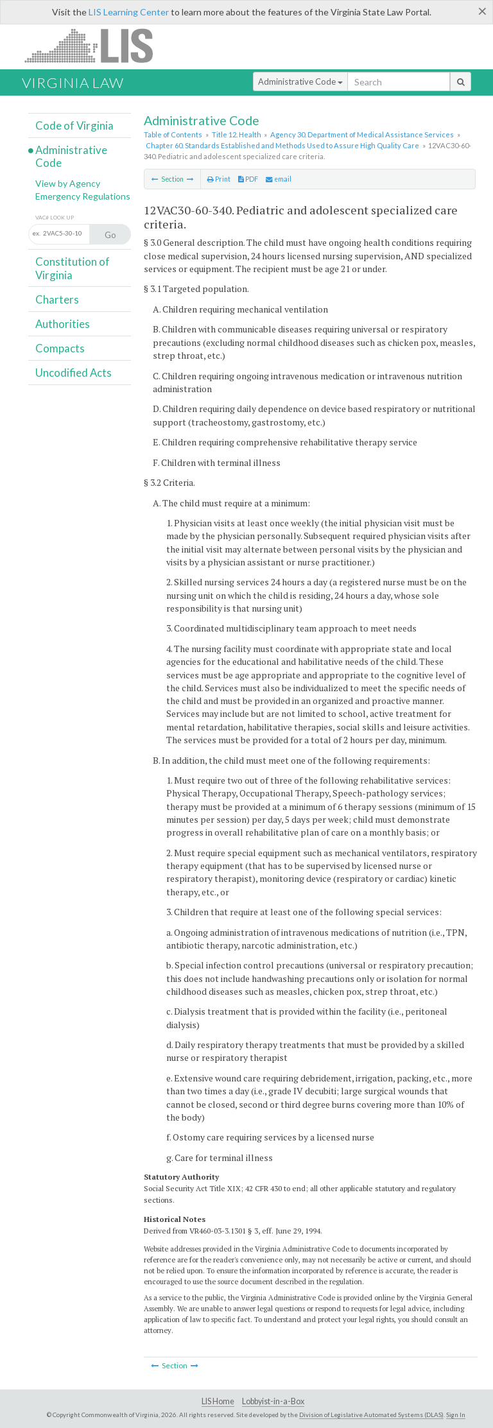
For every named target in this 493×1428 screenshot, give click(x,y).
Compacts (60, 348)
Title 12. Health (236, 134)
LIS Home (218, 1401)
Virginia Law (73, 82)
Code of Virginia (74, 125)
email (278, 179)
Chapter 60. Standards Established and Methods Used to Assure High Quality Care (282, 145)
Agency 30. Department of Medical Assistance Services (362, 134)
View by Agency (67, 183)
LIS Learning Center (129, 11)
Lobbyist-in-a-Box (273, 1401)
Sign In (455, 1414)
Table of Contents (173, 134)
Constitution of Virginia (72, 268)
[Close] (482, 11)
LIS (96, 45)
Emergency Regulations (82, 196)
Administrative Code (300, 81)
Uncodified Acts (73, 372)
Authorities (62, 324)
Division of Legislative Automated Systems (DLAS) (371, 1414)
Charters (57, 299)
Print (218, 179)
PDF (248, 179)
